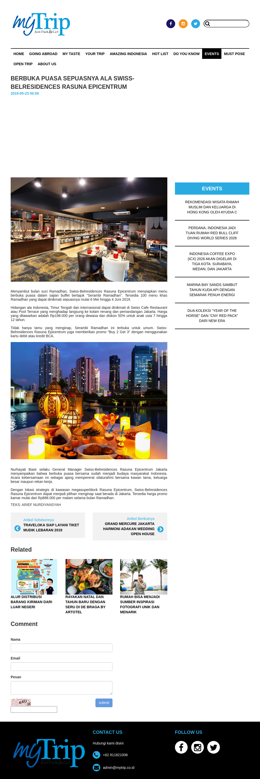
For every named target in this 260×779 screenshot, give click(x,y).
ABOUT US (47, 64)
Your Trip (95, 54)
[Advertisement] (130, 139)
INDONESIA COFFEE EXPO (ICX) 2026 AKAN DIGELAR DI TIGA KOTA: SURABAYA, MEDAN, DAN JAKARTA (212, 261)
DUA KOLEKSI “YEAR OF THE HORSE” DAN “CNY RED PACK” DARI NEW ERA (212, 316)
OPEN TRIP (22, 64)
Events (212, 54)
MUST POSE (234, 54)
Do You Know (186, 54)
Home (18, 54)
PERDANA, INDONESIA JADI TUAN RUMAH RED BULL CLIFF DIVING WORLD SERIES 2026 (212, 233)
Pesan (16, 677)
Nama (15, 639)
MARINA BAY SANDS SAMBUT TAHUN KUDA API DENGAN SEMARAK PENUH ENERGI (212, 290)
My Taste (71, 54)
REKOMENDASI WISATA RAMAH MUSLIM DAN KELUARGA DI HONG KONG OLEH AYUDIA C (212, 207)
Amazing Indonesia (128, 54)
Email (15, 658)
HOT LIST (160, 54)
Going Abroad (43, 54)
